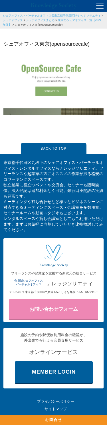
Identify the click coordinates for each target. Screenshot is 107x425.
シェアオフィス (13, 20)
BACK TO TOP (53, 149)
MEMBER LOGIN (54, 372)
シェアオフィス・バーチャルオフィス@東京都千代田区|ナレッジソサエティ (52, 15)
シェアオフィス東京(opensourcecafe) (38, 24)
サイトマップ (56, 409)
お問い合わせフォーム (53, 309)
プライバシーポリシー (55, 401)
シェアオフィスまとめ (40, 20)
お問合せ (53, 420)
